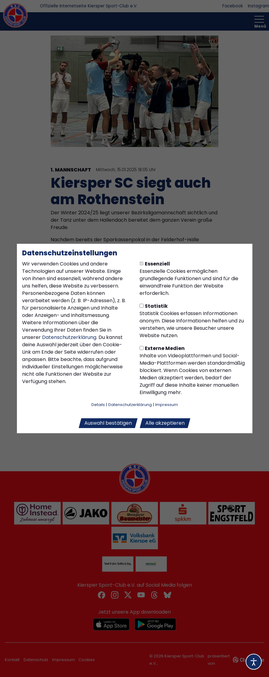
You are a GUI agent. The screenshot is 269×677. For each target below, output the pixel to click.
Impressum (166, 404)
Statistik (154, 306)
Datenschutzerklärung (69, 337)
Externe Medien (162, 348)
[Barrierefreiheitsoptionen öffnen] (254, 662)
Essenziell (155, 263)
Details (98, 404)
